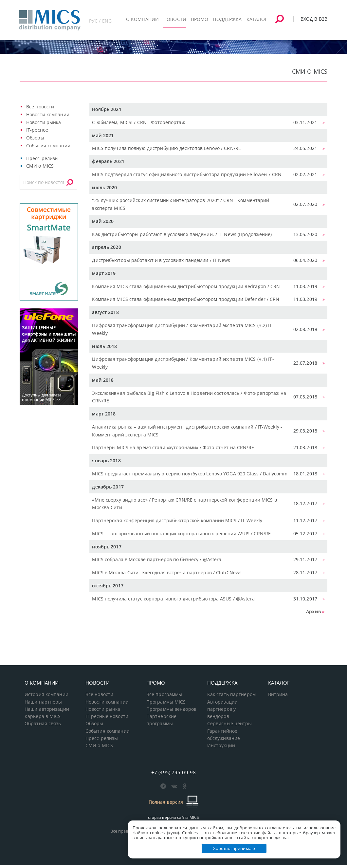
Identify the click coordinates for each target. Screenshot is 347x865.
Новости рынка (43, 122)
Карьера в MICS (43, 716)
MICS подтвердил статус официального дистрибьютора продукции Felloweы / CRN (187, 174)
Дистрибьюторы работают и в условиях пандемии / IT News (161, 260)
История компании (46, 694)
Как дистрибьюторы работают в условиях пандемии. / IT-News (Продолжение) (182, 234)
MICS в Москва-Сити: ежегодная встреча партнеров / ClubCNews (167, 572)
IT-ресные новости (106, 716)
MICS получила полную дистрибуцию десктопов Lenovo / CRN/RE (166, 148)
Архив (313, 611)
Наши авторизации (47, 709)
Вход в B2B (314, 19)
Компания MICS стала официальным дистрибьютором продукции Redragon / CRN (186, 286)
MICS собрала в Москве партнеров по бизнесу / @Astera (156, 559)
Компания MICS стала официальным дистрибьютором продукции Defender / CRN (185, 299)
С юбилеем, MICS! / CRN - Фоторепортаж (138, 122)
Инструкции (221, 745)
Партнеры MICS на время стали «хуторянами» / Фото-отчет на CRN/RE (173, 447)
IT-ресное (37, 130)
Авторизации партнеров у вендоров (222, 709)
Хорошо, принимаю (234, 848)
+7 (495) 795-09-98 (173, 772)
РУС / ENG (100, 21)
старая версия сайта (173, 817)
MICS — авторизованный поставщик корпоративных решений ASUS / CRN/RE (181, 533)
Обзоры (35, 138)
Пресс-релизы (42, 158)
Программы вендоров (171, 709)
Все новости (40, 106)
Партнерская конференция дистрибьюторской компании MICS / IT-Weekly (177, 520)
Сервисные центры (229, 724)
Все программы (164, 694)
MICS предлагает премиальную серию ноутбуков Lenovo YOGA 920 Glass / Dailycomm (189, 473)
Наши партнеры (43, 702)
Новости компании (47, 114)
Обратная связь (43, 724)
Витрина (278, 694)
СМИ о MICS (40, 166)
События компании (48, 145)
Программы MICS (166, 702)
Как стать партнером (231, 694)
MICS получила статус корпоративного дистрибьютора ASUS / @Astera (173, 599)
